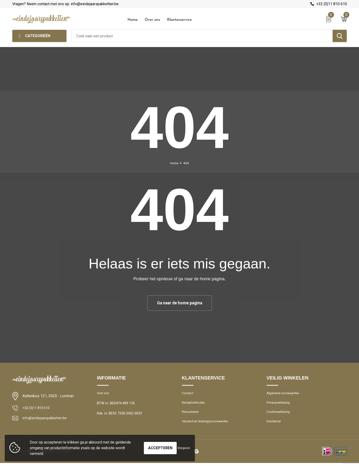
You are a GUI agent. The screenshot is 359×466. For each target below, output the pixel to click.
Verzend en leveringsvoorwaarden (208, 424)
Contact (188, 394)
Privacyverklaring (279, 404)
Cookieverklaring (279, 414)
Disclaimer (275, 424)
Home (133, 20)
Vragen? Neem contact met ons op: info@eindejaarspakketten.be (65, 4)
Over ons (152, 20)
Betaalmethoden (194, 404)
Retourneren (191, 414)
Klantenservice (179, 20)
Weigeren (184, 448)
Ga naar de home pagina (179, 303)
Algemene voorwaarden (285, 394)
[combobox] (202, 36)
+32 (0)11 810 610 (331, 4)
